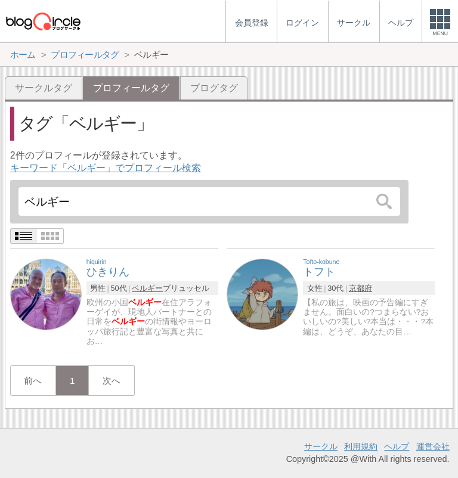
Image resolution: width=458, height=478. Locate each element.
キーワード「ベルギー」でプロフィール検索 (105, 168)
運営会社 (433, 446)
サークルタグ (43, 88)
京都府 (360, 288)
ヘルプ (396, 446)
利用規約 (360, 446)
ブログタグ (214, 88)
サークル (321, 446)
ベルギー (147, 288)
